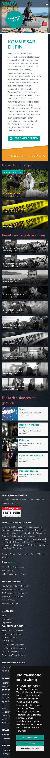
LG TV (4, 718)
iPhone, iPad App (9, 667)
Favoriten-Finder (9, 637)
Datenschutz (8, 619)
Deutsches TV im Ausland (13, 655)
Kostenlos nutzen (10, 603)
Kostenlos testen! (14, 19)
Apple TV (6, 701)
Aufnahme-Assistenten (12, 630)
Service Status (8, 570)
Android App (8, 670)
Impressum (7, 622)
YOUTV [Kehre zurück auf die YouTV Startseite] (9, 4)
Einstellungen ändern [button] (30, 748)
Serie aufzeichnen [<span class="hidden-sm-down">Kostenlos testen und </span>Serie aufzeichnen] (26, 138)
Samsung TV (7, 715)
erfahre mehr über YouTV (26, 156)
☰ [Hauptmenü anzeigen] (46, 3)
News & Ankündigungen (13, 567)
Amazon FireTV (9, 694)
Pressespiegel (8, 737)
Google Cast (8, 711)
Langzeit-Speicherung (12, 634)
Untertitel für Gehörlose (13, 644)
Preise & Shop (8, 600)
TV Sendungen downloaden (14, 593)
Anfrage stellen (9, 753)
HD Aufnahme (8, 641)
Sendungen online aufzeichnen (16, 586)
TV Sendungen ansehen (13, 589)
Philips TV (6, 722)
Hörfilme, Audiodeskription (14, 648)
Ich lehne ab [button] (30, 743)
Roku (4, 704)
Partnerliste (7, 682)
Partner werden (9, 686)
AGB (4, 615)
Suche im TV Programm (12, 596)
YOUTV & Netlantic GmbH (14, 574)
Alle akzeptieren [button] (30, 737)
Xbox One (6, 708)
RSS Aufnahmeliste (10, 651)
